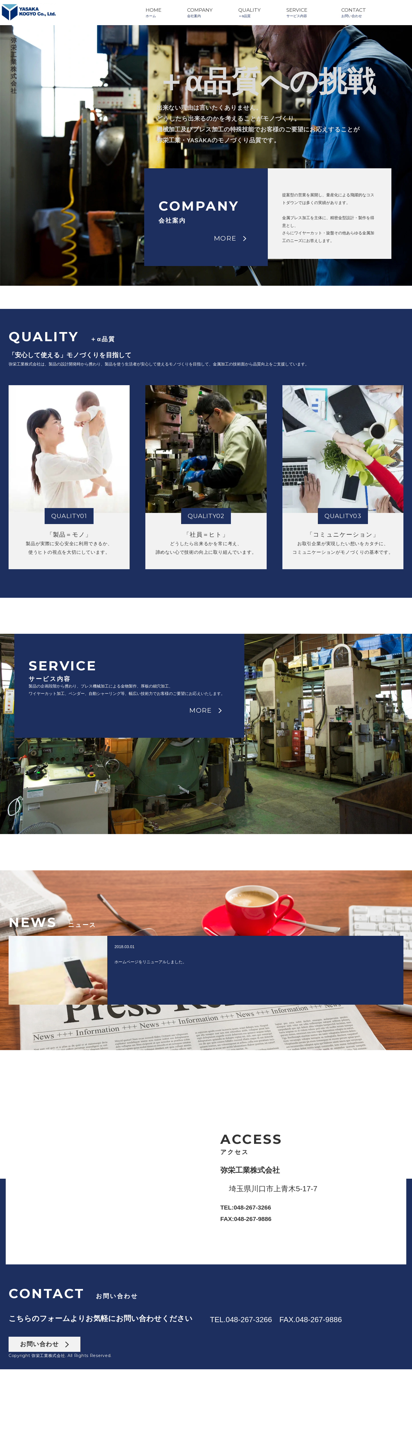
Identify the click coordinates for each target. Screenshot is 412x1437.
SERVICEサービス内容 (296, 12)
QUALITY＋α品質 (249, 12)
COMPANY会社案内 (200, 12)
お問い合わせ (44, 1411)
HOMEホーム (153, 12)
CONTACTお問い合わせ (353, 12)
